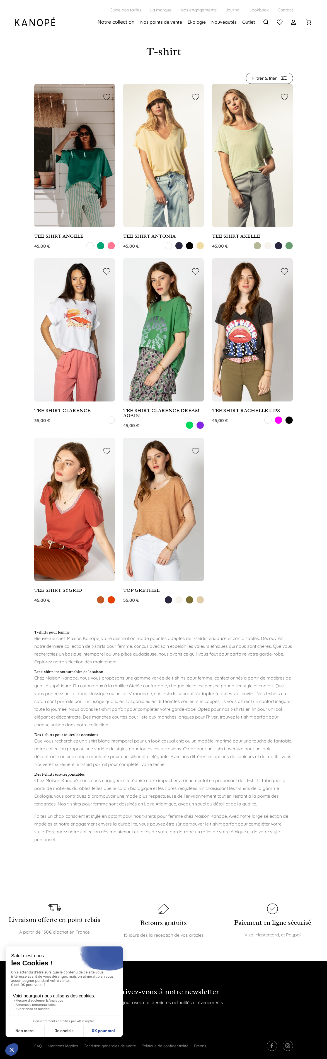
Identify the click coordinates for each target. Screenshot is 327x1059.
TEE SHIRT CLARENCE (62, 410)
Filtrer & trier (269, 78)
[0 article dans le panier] (308, 22)
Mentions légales (63, 1045)
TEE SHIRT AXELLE (236, 236)
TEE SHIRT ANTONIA (149, 236)
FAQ (38, 1045)
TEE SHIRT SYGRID (58, 590)
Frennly (200, 1045)
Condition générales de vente (110, 1045)
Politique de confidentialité (165, 1045)
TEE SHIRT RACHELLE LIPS (246, 410)
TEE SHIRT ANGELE (59, 236)
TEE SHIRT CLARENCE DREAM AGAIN (161, 412)
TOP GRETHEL (141, 590)
